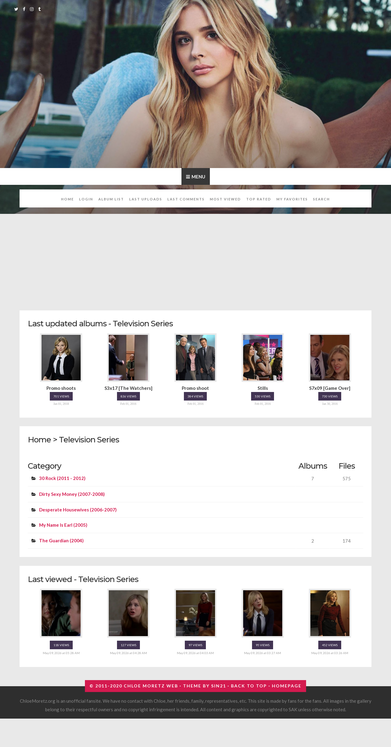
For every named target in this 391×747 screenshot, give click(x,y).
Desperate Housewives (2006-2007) (78, 509)
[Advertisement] (203, 259)
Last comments (186, 199)
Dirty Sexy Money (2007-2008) (72, 494)
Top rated (258, 199)
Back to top (249, 685)
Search (321, 199)
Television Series (89, 439)
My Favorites (292, 199)
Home (67, 199)
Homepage (286, 685)
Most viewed (225, 199)
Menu (198, 176)
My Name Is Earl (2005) (63, 525)
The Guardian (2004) (61, 540)
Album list (111, 199)
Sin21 (218, 685)
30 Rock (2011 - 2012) (62, 478)
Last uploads (145, 199)
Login (86, 199)
